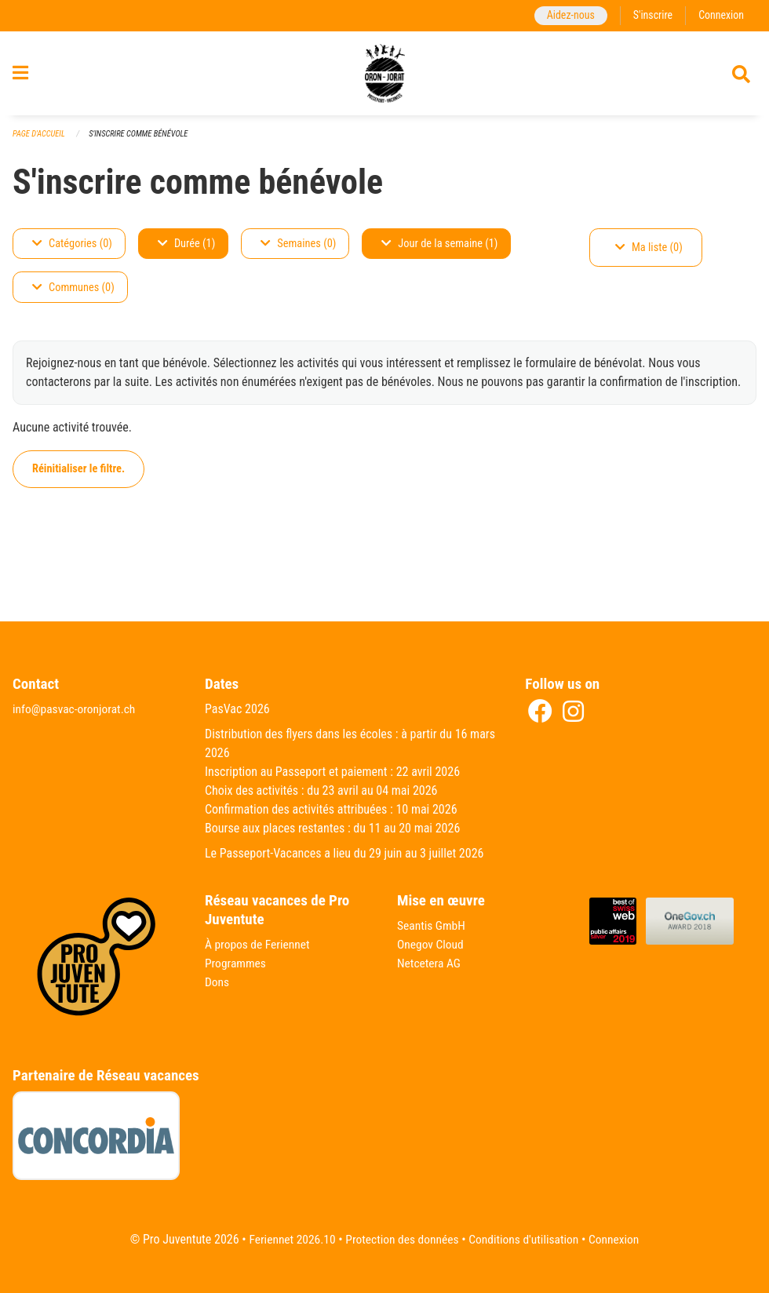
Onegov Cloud (431, 944)
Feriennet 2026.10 (287, 1239)
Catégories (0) (72, 250)
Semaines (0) (298, 250)
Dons (217, 981)
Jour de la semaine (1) (439, 250)
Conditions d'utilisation (526, 1239)
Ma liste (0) (649, 254)
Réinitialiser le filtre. (78, 476)
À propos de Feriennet (259, 944)
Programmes (236, 963)
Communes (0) (73, 294)
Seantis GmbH (432, 925)
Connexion (720, 15)
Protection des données (400, 1239)
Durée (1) (186, 250)
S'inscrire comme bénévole (143, 141)
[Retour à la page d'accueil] (384, 77)
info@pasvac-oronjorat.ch (76, 708)
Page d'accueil (40, 141)
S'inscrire (650, 15)
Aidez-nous (567, 15)
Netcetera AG (430, 963)
